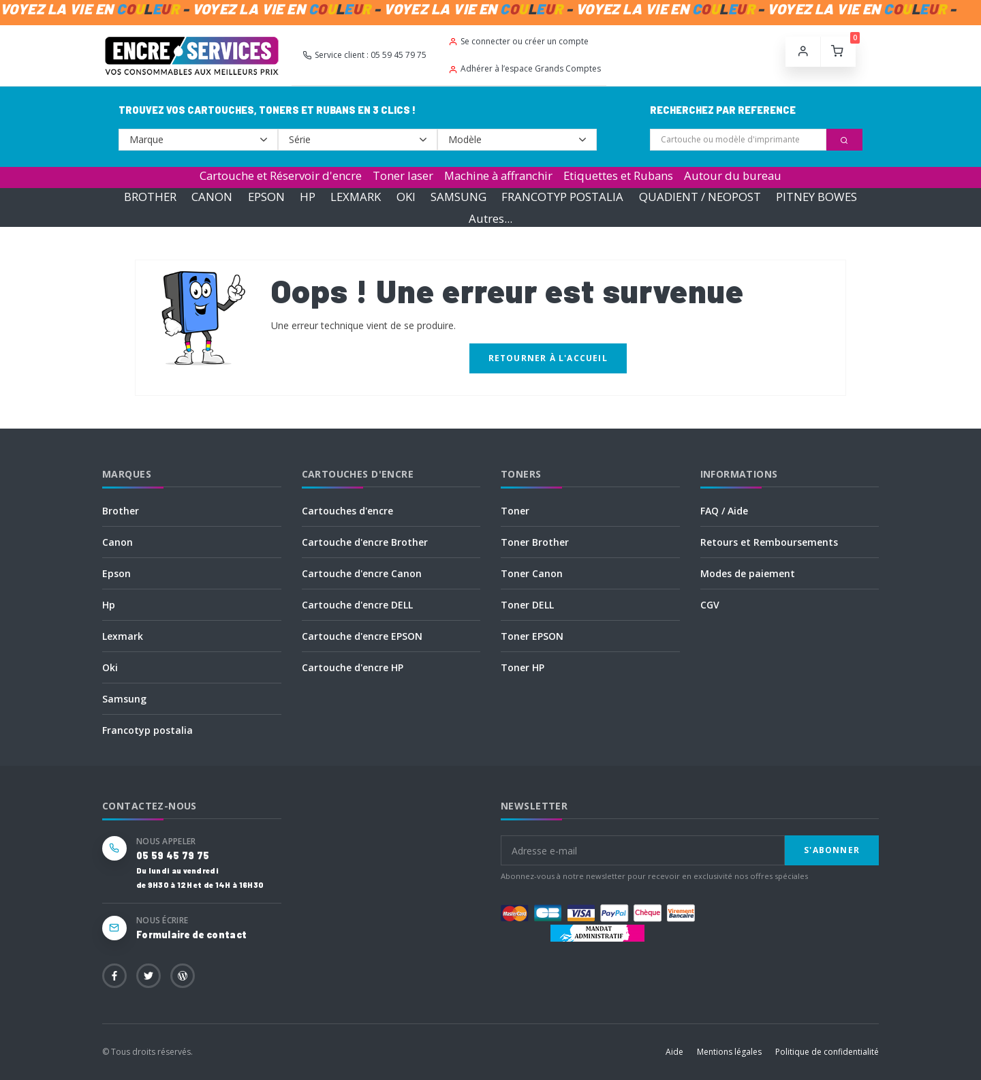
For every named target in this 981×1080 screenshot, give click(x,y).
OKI (406, 196)
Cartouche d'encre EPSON (362, 636)
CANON (211, 196)
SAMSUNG (458, 196)
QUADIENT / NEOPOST (700, 196)
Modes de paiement (747, 573)
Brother (120, 510)
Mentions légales (729, 1052)
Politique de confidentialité (827, 1052)
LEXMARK (355, 196)
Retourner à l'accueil (548, 358)
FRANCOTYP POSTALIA (562, 196)
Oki (110, 667)
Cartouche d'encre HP (352, 667)
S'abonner (832, 850)
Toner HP (522, 667)
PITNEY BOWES (816, 196)
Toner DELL (527, 604)
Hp (108, 604)
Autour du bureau (732, 175)
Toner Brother (535, 542)
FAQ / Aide (724, 510)
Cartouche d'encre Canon (362, 573)
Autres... (490, 218)
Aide (674, 1052)
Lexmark (122, 636)
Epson (116, 573)
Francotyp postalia (147, 730)
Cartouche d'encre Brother (365, 542)
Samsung (124, 698)
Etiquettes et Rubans (618, 175)
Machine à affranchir (498, 175)
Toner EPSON (532, 636)
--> (198, 140)
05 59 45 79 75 (172, 855)
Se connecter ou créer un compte (518, 41)
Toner (515, 510)
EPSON (266, 196)
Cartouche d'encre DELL (357, 604)
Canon (117, 542)
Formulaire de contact (191, 934)
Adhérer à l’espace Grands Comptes (524, 68)
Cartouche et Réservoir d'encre (281, 175)
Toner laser (403, 175)
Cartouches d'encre (347, 510)
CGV (709, 604)
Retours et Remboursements (769, 542)
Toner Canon (532, 573)
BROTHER (150, 196)
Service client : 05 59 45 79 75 (364, 55)
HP (307, 196)
